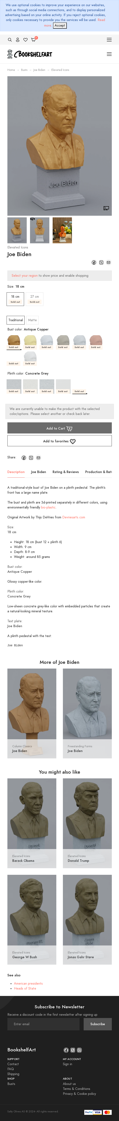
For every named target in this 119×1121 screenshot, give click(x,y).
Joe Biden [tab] (38, 472)
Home (11, 70)
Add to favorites (59, 441)
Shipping (13, 1074)
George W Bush (24, 957)
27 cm (35, 299)
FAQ (10, 1069)
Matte (32, 320)
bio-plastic (48, 507)
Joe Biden (39, 70)
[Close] (60, 25)
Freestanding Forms (80, 746)
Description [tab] (16, 472)
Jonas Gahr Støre (81, 957)
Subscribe (97, 1024)
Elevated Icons (17, 247)
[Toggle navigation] (109, 39)
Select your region (25, 275)
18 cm (15, 299)
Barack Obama (23, 860)
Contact (13, 1064)
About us (69, 1084)
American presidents (28, 983)
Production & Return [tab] (100, 472)
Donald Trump (78, 860)
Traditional (15, 320)
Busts (24, 70)
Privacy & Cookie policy (79, 1094)
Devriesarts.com (73, 517)
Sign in (67, 1064)
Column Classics (22, 746)
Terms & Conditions (76, 1089)
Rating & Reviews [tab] (66, 472)
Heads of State (25, 988)
